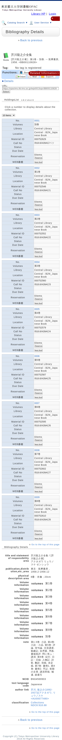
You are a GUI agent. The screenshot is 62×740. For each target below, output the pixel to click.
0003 (37, 215)
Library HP (38, 13)
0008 (37, 450)
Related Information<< (45, 73)
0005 (37, 309)
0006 (37, 356)
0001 (37, 120)
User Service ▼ (40, 22)
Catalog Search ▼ (14, 22)
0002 (37, 168)
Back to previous (31, 40)
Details (9, 81)
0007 (37, 403)
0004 (37, 262)
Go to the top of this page (45, 544)
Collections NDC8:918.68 (39, 704)
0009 (37, 497)
